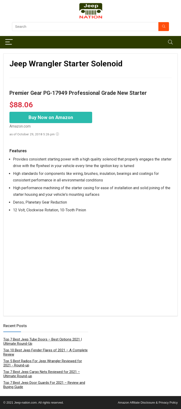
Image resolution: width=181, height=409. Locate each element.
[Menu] (9, 42)
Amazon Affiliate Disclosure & (138, 402)
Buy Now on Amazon (51, 117)
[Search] (170, 42)
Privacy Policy (168, 402)
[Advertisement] (90, 259)
